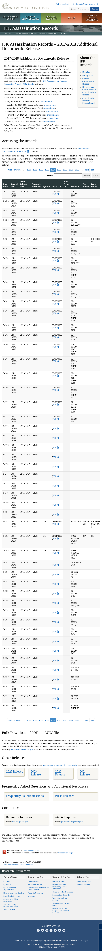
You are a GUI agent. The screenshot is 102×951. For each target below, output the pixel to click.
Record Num (14, 185)
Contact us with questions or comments (18, 864)
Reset (96, 175)
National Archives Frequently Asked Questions (59, 886)
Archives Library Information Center (10, 905)
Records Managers (35, 893)
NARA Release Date (23, 184)
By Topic (6, 881)
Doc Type (66, 183)
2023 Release (36, 773)
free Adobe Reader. (33, 850)
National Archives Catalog (13, 893)
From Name (94, 185)
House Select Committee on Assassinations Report (89, 91)
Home (6, 34)
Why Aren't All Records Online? (61, 904)
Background (87, 75)
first (10, 169)
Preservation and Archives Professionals (38, 888)
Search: (50, 175)
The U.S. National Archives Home (25, 6)
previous (17, 169)
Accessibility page (65, 853)
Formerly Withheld (36, 185)
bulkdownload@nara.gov (21, 749)
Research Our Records (10, 17)
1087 (71, 169)
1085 (59, 169)
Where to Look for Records (59, 899)
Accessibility (29, 940)
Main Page (87, 72)
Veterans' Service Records (30, 17)
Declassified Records (61, 895)
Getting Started (58, 881)
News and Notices (84, 881)
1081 (35, 169)
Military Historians (35, 884)
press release (46, 101)
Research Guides (61, 877)
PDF (54, 193)
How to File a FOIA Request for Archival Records (60, 910)
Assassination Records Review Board (88, 100)
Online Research (12, 877)
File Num (75, 186)
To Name (86, 185)
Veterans (31, 896)
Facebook (38, 930)
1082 (41, 169)
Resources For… (36, 877)
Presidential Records (11, 896)
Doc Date (56, 186)
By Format (7, 884)
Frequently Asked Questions (25, 796)
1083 (47, 169)
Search (95, 9)
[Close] (99, 926)
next (87, 169)
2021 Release (85, 773)
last (92, 169)
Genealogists (33, 881)
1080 (29, 169)
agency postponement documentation (60, 765)
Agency (46, 186)
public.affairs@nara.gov (71, 821)
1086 (65, 169)
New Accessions (83, 884)
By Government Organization (9, 888)
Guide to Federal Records (62, 892)
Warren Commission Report (88, 81)
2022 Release (60, 773)
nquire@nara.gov (20, 821)
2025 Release (14, 771)
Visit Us (71, 17)
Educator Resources (51, 17)
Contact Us (94, 4)
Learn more (78, 946)
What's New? (83, 877)
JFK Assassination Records (41, 34)
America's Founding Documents (92, 17)
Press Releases (64, 796)
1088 (77, 169)
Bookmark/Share (80, 4)
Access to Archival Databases (10, 900)
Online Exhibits (9, 910)
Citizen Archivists (63, 4)
